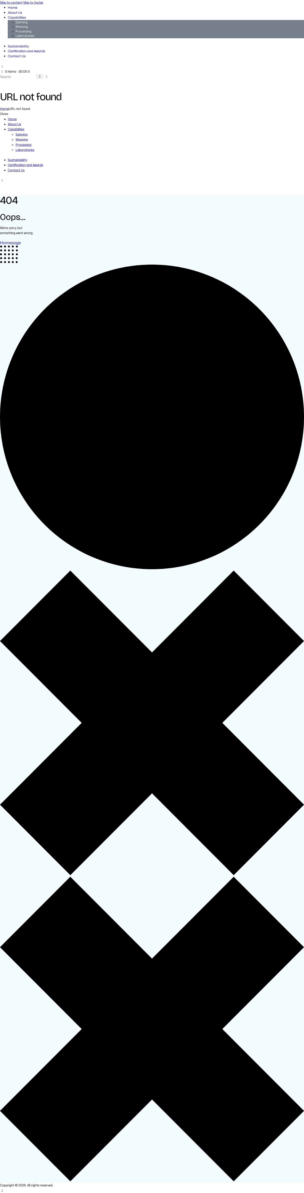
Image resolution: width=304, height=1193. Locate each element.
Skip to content (11, 2)
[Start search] (40, 76)
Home (4, 109)
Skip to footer (33, 2)
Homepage (10, 242)
